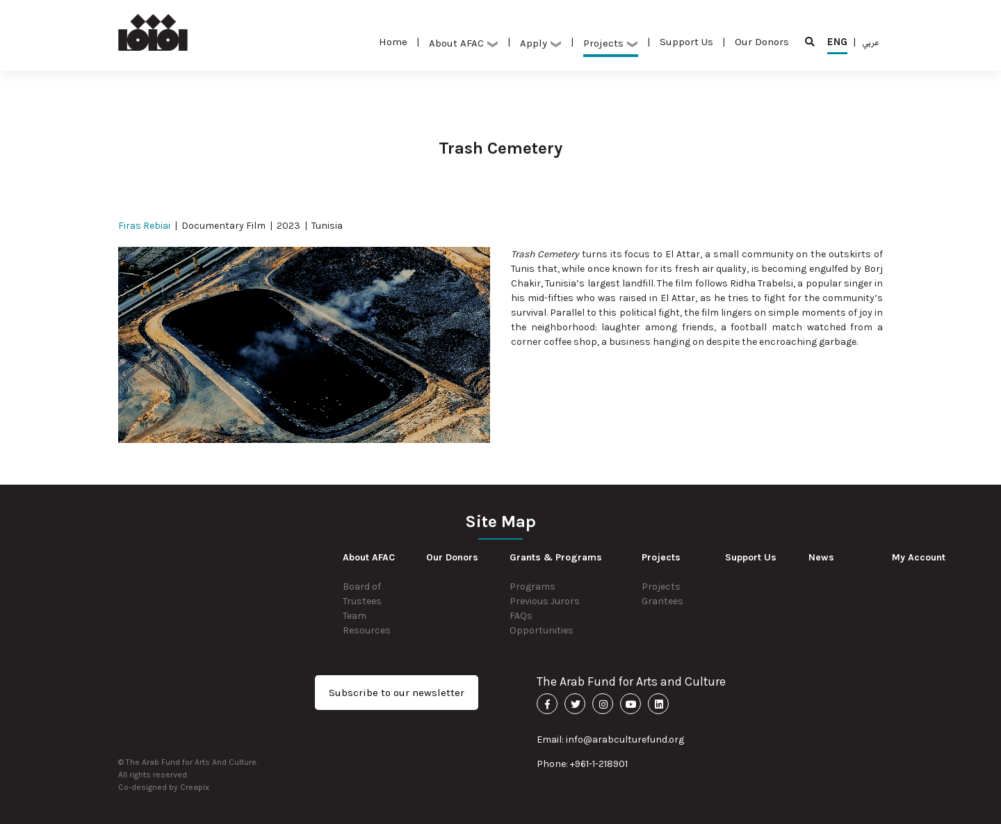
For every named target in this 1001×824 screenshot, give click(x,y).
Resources (367, 630)
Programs (532, 586)
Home (393, 41)
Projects (610, 43)
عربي (870, 41)
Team (354, 616)
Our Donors (762, 41)
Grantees (662, 601)
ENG (837, 44)
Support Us (686, 41)
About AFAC (463, 43)
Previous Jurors (545, 601)
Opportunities (541, 630)
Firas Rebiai (144, 226)
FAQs (521, 616)
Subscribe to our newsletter (396, 692)
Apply (541, 43)
